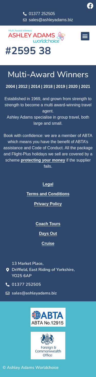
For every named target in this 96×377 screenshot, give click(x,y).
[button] (85, 36)
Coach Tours (48, 224)
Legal (48, 184)
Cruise (48, 243)
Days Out (48, 233)
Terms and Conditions (48, 194)
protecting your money (43, 160)
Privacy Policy (48, 204)
